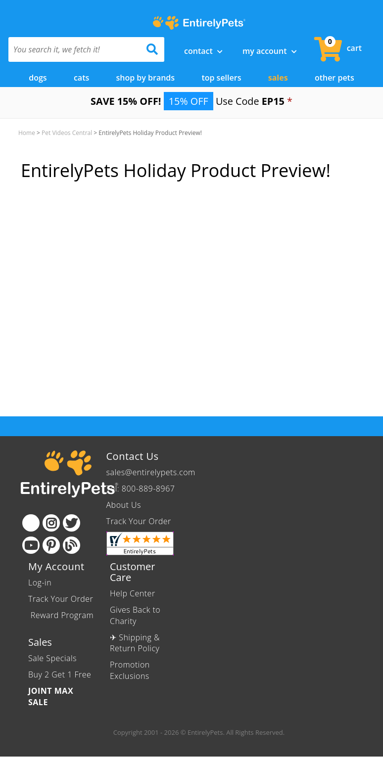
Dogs (38, 77)
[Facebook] (31, 523)
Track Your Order (138, 521)
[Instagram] (51, 523)
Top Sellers (221, 77)
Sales (278, 77)
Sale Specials (52, 658)
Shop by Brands (145, 77)
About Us (123, 504)
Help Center (132, 593)
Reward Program (61, 615)
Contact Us (132, 456)
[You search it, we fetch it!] (74, 49)
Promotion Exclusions (130, 670)
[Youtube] (31, 545)
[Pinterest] (51, 545)
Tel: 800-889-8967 (140, 488)
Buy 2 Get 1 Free (59, 674)
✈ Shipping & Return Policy (135, 643)
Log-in (39, 582)
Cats (81, 77)
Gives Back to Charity (135, 615)
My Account (269, 50)
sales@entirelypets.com (150, 472)
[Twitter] (71, 523)
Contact (203, 50)
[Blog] (71, 545)
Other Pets (334, 77)
